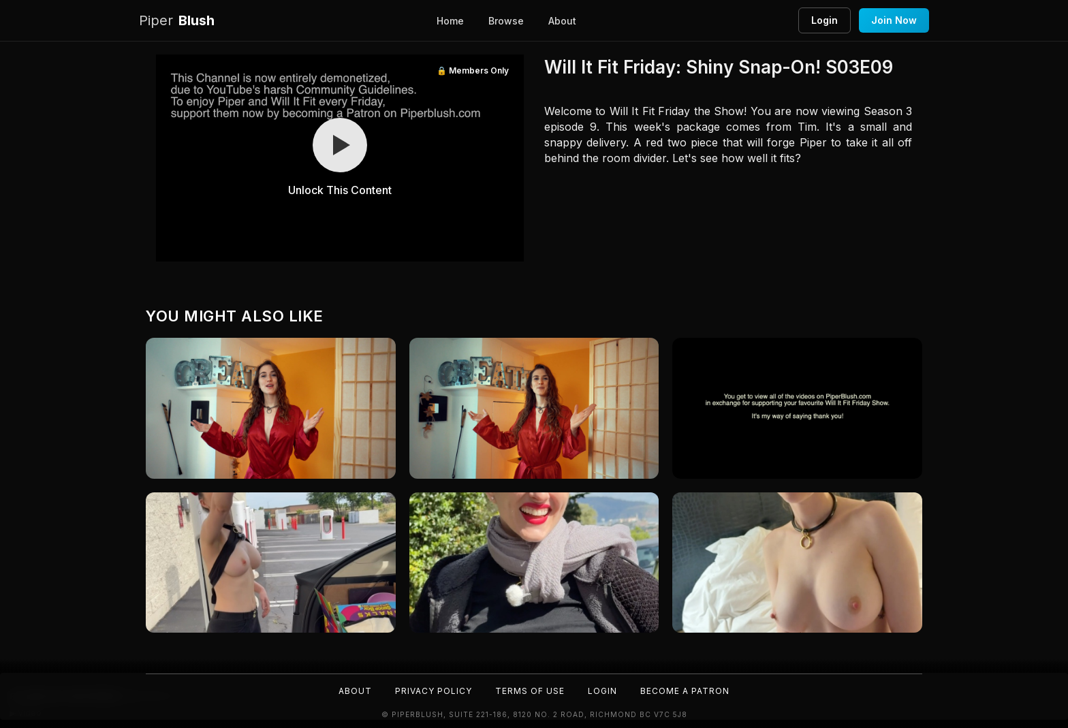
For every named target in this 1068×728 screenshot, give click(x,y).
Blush (177, 21)
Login (824, 20)
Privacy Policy (433, 691)
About (562, 21)
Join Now (894, 20)
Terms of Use (530, 691)
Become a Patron (684, 691)
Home (450, 21)
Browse (506, 21)
